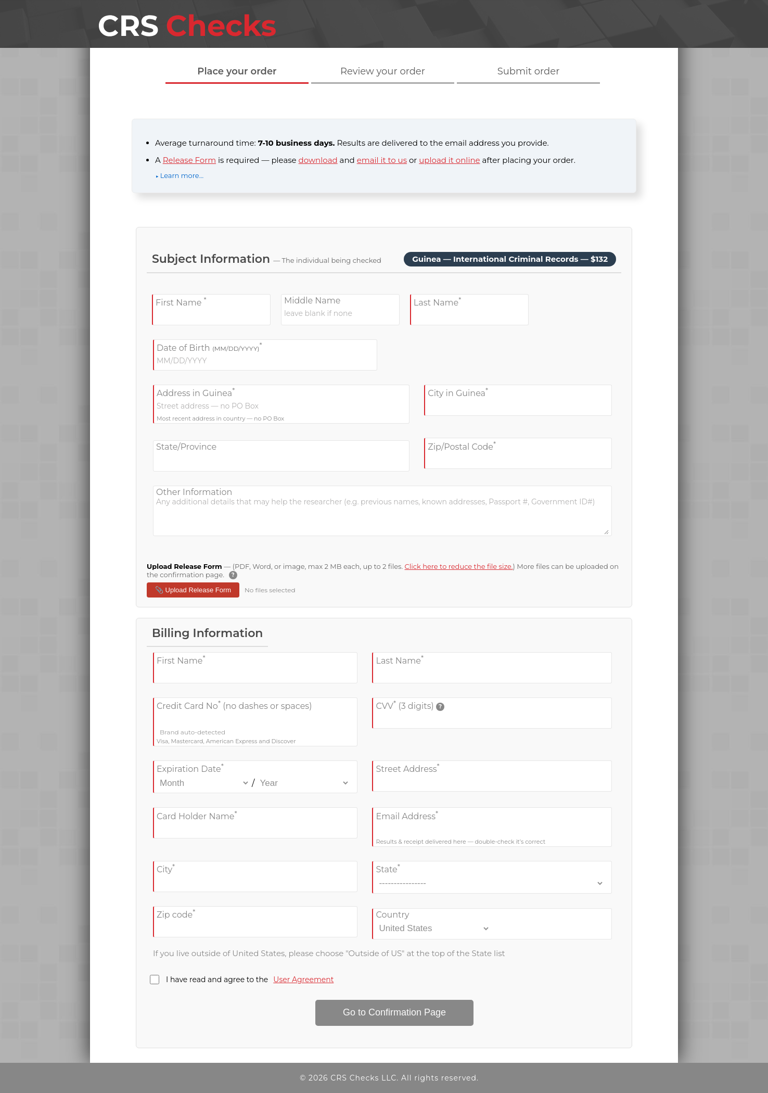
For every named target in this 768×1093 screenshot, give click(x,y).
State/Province (186, 447)
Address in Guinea (196, 392)
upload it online (449, 160)
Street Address (407, 768)
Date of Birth (209, 347)
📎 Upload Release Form (193, 590)
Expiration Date (190, 768)
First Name (181, 302)
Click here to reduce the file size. (459, 566)
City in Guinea (458, 392)
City (166, 868)
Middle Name (312, 301)
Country (392, 915)
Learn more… (181, 175)
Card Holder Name (197, 815)
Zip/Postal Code (462, 445)
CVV (410, 705)
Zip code (176, 914)
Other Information (194, 492)
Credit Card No (234, 705)
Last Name (438, 302)
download (318, 160)
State (388, 868)
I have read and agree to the (242, 979)
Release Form (189, 160)
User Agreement (303, 979)
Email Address (407, 815)
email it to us (382, 160)
